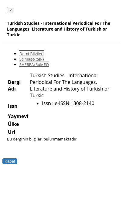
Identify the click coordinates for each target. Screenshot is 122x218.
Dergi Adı (14, 85)
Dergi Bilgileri (31, 53)
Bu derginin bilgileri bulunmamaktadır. (42, 139)
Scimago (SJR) (31, 59)
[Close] (10, 10)
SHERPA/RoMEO (34, 64)
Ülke (13, 124)
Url (11, 132)
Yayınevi (18, 116)
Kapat (10, 161)
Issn (13, 106)
